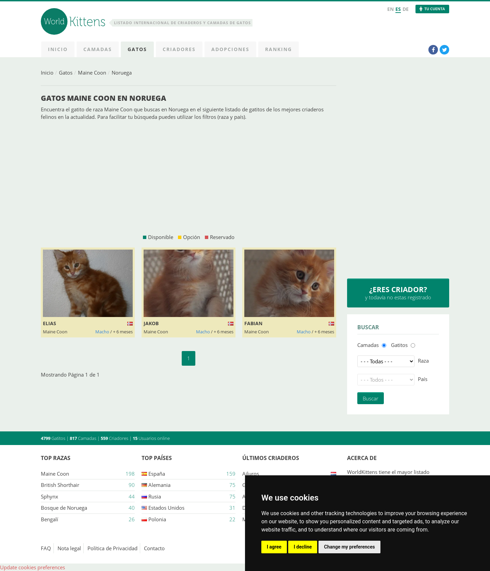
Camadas (368, 345)
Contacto (154, 548)
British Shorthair (60, 484)
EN (390, 9)
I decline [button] (303, 547)
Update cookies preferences (32, 567)
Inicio (47, 72)
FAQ (46, 548)
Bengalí (49, 519)
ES (398, 9)
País (422, 379)
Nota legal (69, 548)
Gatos (65, 72)
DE (406, 9)
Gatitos (399, 345)
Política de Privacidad (112, 548)
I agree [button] (274, 547)
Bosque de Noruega (64, 507)
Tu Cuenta (434, 8)
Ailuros (250, 473)
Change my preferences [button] (349, 547)
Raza (423, 360)
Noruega (122, 72)
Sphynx (49, 496)
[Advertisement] (188, 177)
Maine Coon (92, 72)
